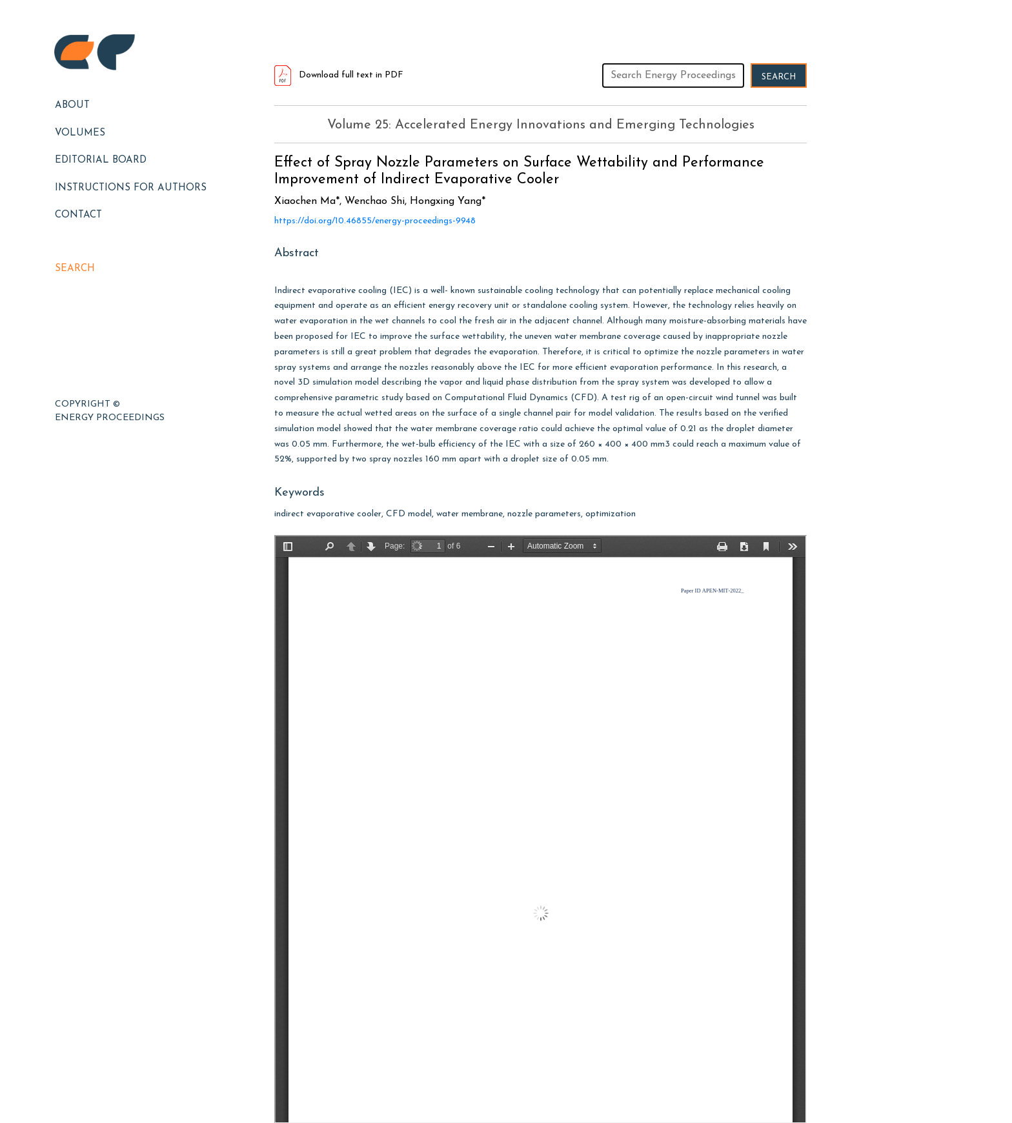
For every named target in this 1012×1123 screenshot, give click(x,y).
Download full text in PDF (338, 75)
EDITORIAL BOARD (101, 160)
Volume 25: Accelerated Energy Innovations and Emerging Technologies (540, 125)
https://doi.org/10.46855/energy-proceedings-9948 (375, 221)
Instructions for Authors (131, 188)
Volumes (80, 133)
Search (75, 269)
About (72, 105)
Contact (78, 215)
